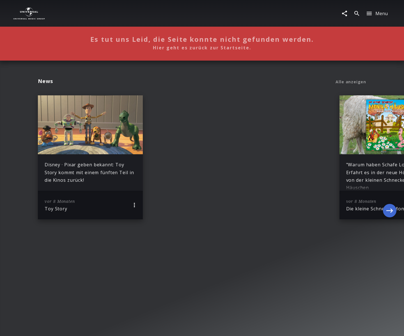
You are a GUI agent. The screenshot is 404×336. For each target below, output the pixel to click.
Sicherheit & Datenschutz (144, 326)
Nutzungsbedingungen (198, 326)
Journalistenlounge (246, 326)
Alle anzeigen (351, 82)
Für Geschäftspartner (293, 326)
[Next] (389, 157)
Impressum (100, 326)
